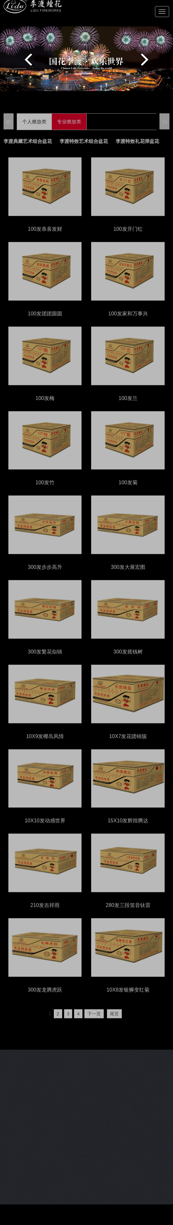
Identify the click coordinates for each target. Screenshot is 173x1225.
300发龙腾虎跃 (45, 997)
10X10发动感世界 (44, 828)
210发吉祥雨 (45, 913)
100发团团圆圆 (45, 321)
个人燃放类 (34, 130)
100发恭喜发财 (45, 237)
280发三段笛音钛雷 (128, 913)
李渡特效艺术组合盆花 (84, 149)
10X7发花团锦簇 (128, 744)
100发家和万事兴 (128, 321)
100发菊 (128, 490)
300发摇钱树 (128, 659)
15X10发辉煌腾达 (128, 828)
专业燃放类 (69, 130)
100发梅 (44, 406)
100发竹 (44, 490)
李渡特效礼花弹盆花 (137, 149)
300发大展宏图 (128, 575)
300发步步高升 (45, 575)
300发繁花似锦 (45, 659)
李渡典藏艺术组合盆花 (28, 149)
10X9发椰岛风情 (45, 744)
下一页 (94, 1021)
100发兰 (128, 406)
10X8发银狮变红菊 (128, 997)
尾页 (114, 1021)
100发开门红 (128, 237)
